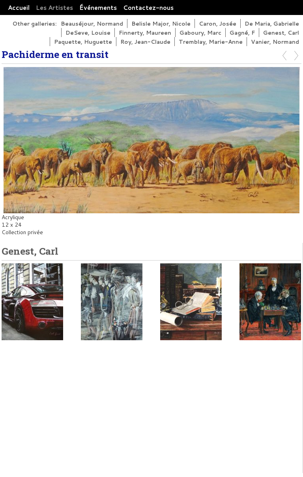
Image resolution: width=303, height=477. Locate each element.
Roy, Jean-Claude (145, 41)
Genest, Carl (281, 32)
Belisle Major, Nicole (161, 23)
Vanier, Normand (275, 41)
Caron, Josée (217, 23)
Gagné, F (242, 32)
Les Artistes (54, 7)
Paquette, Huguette (83, 41)
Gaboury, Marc (200, 32)
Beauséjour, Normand (92, 23)
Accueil (19, 7)
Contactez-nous (148, 7)
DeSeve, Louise (87, 32)
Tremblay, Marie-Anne (211, 41)
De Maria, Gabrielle (272, 23)
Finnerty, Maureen (145, 32)
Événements (98, 7)
